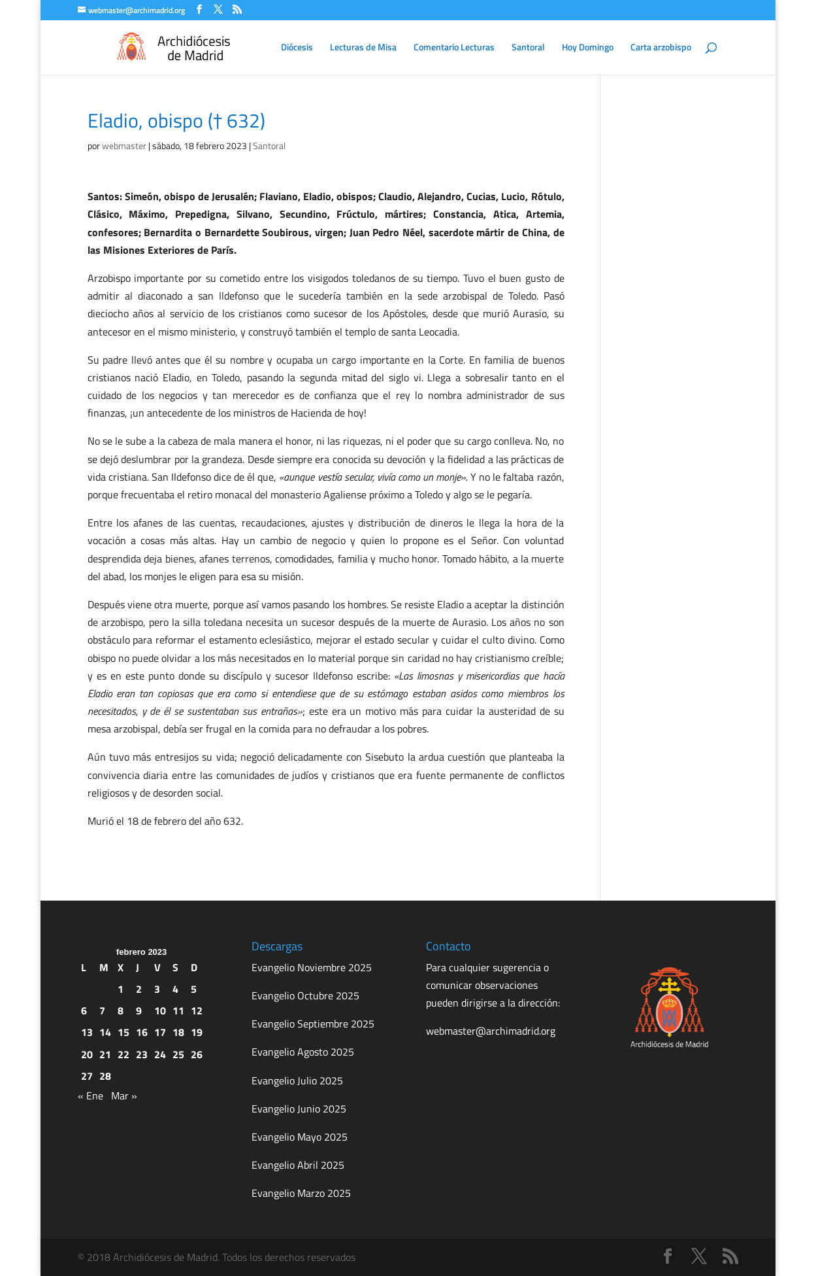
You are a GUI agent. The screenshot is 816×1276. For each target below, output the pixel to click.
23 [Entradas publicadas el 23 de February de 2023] (142, 1054)
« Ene (90, 1095)
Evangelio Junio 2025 (299, 1108)
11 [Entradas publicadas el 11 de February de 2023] (178, 1010)
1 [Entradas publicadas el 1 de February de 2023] (120, 989)
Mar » (124, 1095)
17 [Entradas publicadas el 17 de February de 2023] (160, 1032)
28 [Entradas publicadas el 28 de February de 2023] (105, 1076)
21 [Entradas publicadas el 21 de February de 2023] (105, 1054)
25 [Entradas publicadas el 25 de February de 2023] (178, 1054)
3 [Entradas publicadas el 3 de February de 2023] (157, 989)
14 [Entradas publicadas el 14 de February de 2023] (105, 1032)
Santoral (528, 48)
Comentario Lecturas (454, 48)
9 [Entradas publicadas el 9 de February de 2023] (139, 1010)
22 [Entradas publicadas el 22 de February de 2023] (123, 1054)
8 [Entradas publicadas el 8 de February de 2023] (120, 1010)
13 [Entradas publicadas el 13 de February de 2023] (87, 1032)
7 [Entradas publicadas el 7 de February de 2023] (102, 1010)
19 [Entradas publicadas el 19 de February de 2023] (197, 1032)
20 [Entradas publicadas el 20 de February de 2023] (87, 1054)
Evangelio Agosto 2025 (303, 1052)
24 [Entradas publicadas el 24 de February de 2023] (160, 1054)
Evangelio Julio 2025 (297, 1080)
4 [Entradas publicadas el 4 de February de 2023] (175, 989)
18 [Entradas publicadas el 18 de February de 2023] (178, 1032)
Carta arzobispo (660, 48)
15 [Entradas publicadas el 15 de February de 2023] (123, 1032)
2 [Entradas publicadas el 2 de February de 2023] (139, 989)
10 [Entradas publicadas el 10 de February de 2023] (160, 1010)
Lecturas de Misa (363, 48)
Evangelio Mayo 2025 (300, 1137)
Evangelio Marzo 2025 (301, 1193)
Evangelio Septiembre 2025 (313, 1023)
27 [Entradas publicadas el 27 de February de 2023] (87, 1076)
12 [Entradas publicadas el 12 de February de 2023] (197, 1010)
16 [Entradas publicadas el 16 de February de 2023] (142, 1032)
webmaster (124, 145)
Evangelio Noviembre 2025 (312, 967)
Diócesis (297, 48)
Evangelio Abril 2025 (298, 1165)
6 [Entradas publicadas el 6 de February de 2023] (84, 1010)
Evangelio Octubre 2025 (305, 995)
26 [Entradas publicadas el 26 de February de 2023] (197, 1054)
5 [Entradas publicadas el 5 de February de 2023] (194, 989)
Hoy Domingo (587, 48)
